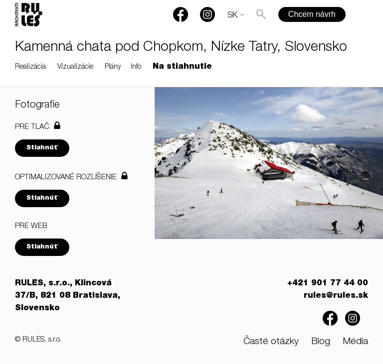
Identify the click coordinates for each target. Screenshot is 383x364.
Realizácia (30, 67)
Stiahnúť (42, 148)
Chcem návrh (312, 14)
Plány (113, 67)
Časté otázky (271, 342)
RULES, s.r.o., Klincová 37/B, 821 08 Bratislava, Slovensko (67, 296)
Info (136, 67)
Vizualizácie (75, 67)
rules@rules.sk (336, 296)
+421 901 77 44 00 (327, 284)
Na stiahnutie (182, 67)
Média (355, 342)
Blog (320, 342)
